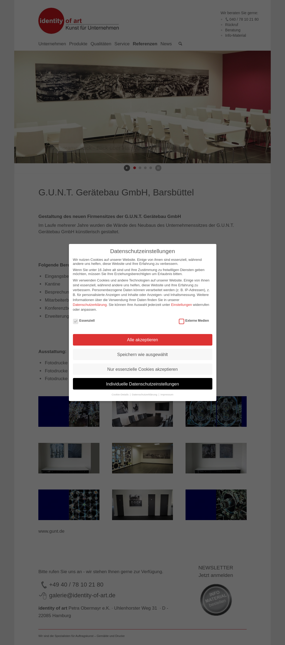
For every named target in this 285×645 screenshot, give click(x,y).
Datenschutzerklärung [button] (145, 394)
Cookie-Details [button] (120, 394)
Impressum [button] (166, 394)
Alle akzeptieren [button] (142, 339)
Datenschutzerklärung (90, 305)
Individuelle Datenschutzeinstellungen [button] (142, 383)
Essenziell (84, 320)
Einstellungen (181, 305)
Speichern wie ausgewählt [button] (142, 354)
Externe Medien (194, 320)
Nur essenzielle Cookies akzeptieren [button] (142, 369)
